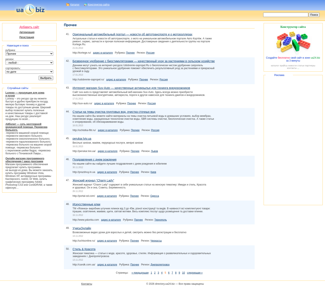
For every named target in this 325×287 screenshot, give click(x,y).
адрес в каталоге (103, 52)
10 (183, 272)
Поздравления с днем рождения (95, 159)
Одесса (154, 195)
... (298, 68)
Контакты (86, 283)
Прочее (130, 52)
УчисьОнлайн (82, 228)
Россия (150, 52)
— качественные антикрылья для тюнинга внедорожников (131, 88)
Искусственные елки (86, 204)
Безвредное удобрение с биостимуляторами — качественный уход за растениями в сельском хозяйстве (144, 61)
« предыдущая (140, 272)
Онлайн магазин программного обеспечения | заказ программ (24, 160)
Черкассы (156, 240)
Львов (154, 151)
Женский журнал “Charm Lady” (93, 180)
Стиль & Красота (84, 249)
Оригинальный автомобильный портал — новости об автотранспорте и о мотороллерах (132, 34)
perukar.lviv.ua (82, 138)
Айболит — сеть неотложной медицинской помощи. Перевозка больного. (26, 127)
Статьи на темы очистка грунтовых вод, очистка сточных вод (114, 111)
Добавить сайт (29, 27)
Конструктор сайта (99, 4)
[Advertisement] (293, 140)
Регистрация (26, 37)
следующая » (194, 272)
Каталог (75, 4)
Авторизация (27, 32)
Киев (153, 172)
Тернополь (160, 219)
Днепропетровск (160, 264)
